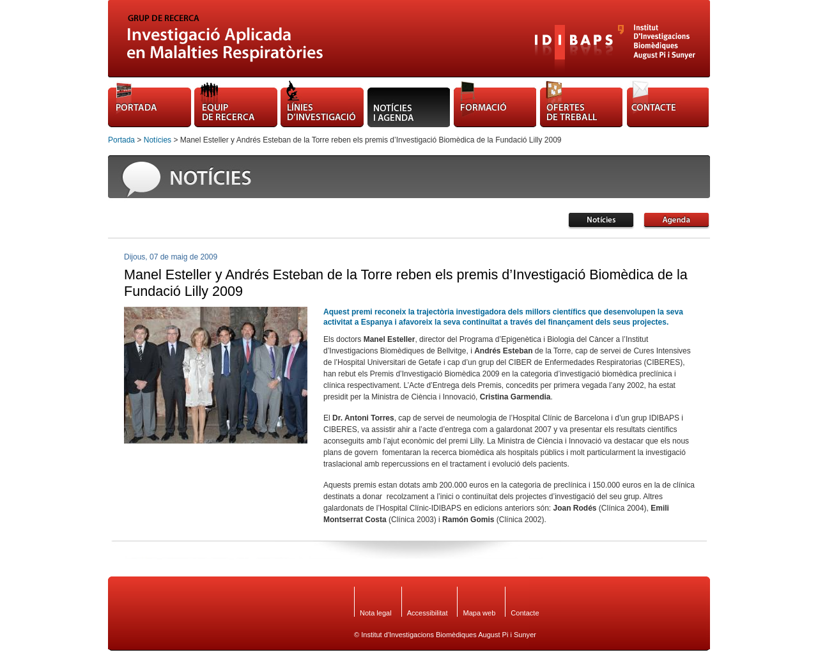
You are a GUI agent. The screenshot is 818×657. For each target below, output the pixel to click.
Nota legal (376, 613)
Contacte (525, 613)
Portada (121, 139)
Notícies (157, 139)
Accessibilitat (427, 613)
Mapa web (479, 613)
